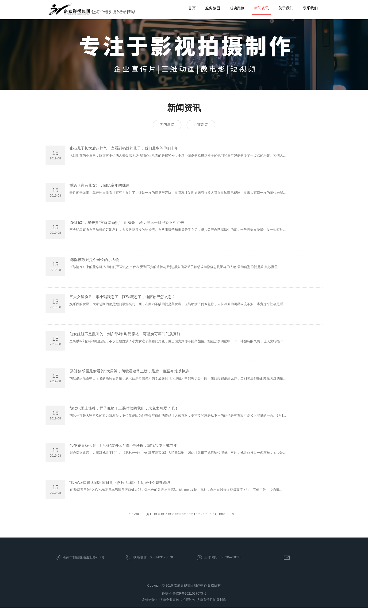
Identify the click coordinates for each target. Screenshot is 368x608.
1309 (178, 514)
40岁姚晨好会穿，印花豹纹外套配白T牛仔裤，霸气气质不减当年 (123, 446)
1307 (164, 514)
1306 (157, 514)
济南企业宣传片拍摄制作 (177, 600)
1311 (192, 514)
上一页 (145, 514)
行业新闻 (201, 125)
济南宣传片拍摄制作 (211, 600)
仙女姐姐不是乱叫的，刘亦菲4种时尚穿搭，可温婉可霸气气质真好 (124, 334)
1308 (171, 514)
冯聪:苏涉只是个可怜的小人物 (94, 260)
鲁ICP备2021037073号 (189, 594)
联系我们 (310, 8)
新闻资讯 (261, 8)
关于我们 (285, 8)
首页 (192, 8)
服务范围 (212, 8)
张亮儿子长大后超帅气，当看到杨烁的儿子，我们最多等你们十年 (123, 149)
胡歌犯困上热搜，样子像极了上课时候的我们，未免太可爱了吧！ (123, 409)
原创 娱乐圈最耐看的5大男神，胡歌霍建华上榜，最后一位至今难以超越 (129, 372)
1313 (206, 514)
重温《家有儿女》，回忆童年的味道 (99, 186)
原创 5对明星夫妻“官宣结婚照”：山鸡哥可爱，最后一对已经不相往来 (126, 223)
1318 (222, 514)
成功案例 (237, 8)
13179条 (134, 514)
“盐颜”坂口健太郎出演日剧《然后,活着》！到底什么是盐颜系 (120, 483)
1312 (199, 514)
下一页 (230, 514)
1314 (213, 514)
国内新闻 (166, 125)
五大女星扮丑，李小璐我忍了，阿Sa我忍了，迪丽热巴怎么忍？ (122, 297)
